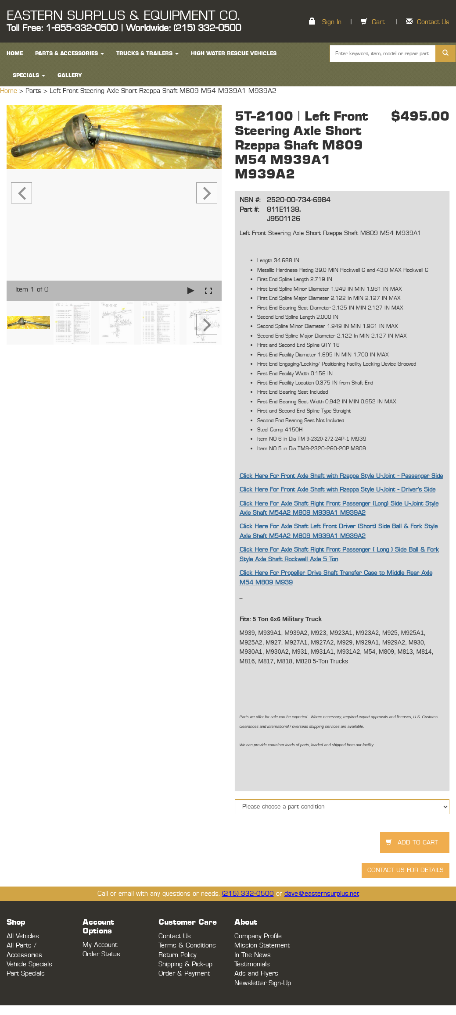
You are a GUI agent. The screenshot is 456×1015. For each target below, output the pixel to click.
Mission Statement (262, 945)
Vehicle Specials (29, 964)
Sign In (331, 22)
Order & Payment (184, 973)
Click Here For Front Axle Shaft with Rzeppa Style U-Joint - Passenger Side (341, 476)
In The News (252, 955)
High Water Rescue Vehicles (233, 53)
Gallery (69, 75)
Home (9, 91)
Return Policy (177, 955)
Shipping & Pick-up (185, 964)
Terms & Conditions (187, 945)
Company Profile (258, 936)
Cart (378, 22)
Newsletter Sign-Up (262, 983)
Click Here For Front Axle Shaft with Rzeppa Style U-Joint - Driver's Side (337, 490)
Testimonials (252, 964)
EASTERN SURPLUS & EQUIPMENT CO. (123, 15)
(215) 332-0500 (248, 893)
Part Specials (26, 973)
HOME (15, 53)
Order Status (101, 954)
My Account (100, 945)
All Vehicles (23, 936)
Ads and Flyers (256, 973)
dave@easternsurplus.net (321, 893)
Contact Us (433, 22)
